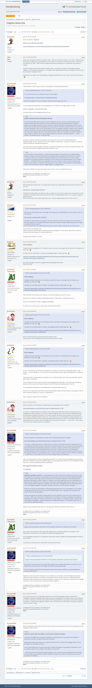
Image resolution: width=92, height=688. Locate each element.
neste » (83, 27)
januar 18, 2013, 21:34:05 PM (29, 269)
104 (22, 32)
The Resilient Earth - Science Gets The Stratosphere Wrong (40, 97)
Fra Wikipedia (26, 469)
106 (27, 32)
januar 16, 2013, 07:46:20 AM (29, 36)
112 (44, 32)
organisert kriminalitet (47, 301)
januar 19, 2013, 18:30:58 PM (29, 623)
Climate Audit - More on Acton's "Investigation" (50, 598)
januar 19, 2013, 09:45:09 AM (29, 430)
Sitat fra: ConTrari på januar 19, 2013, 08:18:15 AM (38, 434)
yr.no (55, 185)
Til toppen (9, 668)
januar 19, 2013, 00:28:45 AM (29, 311)
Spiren (11, 242)
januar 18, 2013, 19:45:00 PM (29, 205)
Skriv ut (83, 32)
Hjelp (73, 686)
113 (46, 32)
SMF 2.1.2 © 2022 (8, 686)
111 (41, 32)
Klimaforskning (13, 6)
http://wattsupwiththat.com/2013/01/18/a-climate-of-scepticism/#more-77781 (43, 408)
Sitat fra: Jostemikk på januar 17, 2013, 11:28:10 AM (38, 90)
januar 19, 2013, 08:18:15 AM (29, 402)
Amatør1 (12, 269)
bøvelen (11, 37)
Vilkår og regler (78, 686)
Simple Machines (16, 686)
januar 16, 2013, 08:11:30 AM (29, 57)
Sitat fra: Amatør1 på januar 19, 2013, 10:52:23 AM (38, 551)
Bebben (11, 345)
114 (49, 32)
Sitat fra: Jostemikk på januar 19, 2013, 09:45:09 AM (38, 523)
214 (53, 32)
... (20, 32)
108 (32, 32)
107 (30, 32)
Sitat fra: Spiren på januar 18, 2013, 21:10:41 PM (38, 273)
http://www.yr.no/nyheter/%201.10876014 (34, 190)
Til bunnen (9, 32)
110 (39, 32)
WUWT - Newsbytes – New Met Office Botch (35, 109)
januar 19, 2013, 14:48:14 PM (29, 548)
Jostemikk (12, 83)
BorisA (11, 205)
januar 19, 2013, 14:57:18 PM (29, 593)
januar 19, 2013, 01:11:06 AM (29, 345)
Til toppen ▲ (84, 686)
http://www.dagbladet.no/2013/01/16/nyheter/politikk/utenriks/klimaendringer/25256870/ (46, 46)
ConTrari (12, 311)
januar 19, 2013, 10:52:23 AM (29, 519)
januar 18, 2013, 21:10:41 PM (29, 241)
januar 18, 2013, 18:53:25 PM (29, 181)
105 (25, 32)
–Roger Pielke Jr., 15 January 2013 (53, 164)
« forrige (77, 27)
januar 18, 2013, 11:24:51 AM (29, 83)
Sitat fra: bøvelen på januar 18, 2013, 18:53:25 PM (38, 208)
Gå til (63, 675)
